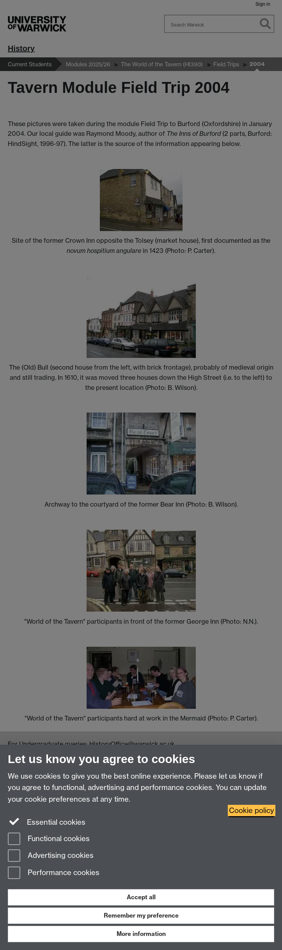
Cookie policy (251, 810)
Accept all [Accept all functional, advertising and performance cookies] (141, 897)
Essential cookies (46, 822)
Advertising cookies (51, 856)
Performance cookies (53, 873)
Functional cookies (49, 839)
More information (141, 934)
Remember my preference (141, 915)
